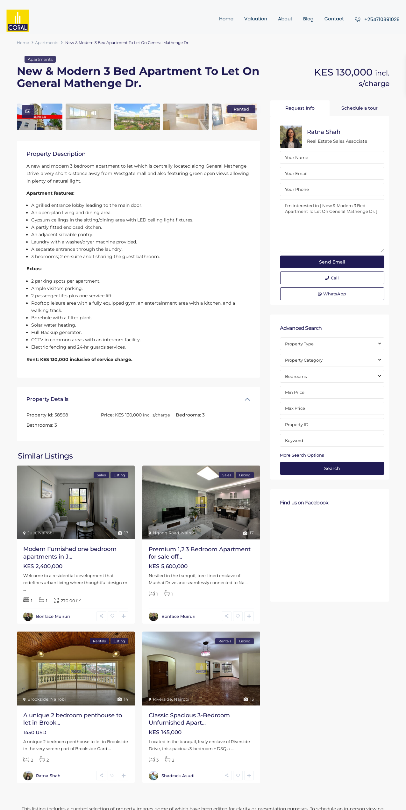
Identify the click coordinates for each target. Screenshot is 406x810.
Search (332, 468)
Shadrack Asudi (178, 775)
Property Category (304, 360)
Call (332, 277)
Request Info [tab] (300, 108)
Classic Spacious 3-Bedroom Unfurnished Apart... (189, 719)
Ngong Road (166, 532)
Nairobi (46, 532)
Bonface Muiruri (53, 616)
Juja (31, 532)
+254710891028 (382, 19)
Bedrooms (296, 376)
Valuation (255, 18)
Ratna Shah (48, 775)
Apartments (46, 42)
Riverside (162, 699)
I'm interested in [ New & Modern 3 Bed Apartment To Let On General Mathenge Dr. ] (332, 226)
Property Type (299, 343)
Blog (308, 18)
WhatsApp (332, 293)
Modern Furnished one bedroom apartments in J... (70, 553)
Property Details (47, 399)
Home (226, 18)
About (285, 18)
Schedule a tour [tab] (359, 108)
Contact (334, 18)
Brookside (37, 699)
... (24, 589)
